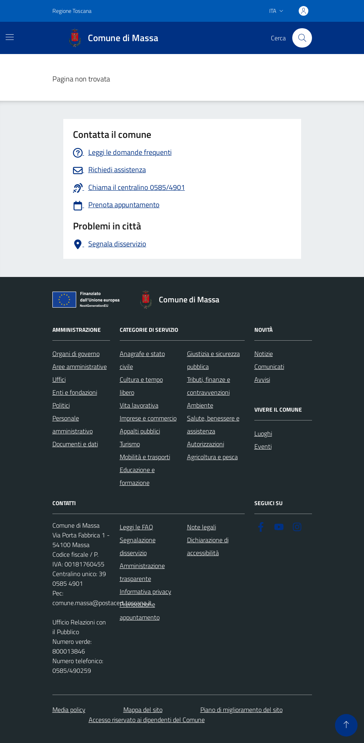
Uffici (59, 379)
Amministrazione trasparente (142, 572)
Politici (61, 405)
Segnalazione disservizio (138, 546)
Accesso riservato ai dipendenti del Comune (147, 719)
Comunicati (269, 366)
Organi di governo (76, 353)
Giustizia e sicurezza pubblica (213, 360)
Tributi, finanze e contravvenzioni (208, 386)
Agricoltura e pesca (212, 457)
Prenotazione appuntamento (140, 610)
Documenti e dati (75, 444)
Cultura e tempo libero (141, 386)
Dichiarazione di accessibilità (208, 546)
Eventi (263, 446)
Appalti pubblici (140, 431)
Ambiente (200, 405)
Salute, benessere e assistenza (213, 424)
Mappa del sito (142, 709)
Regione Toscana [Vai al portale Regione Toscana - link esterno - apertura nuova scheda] (72, 10)
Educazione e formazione (137, 476)
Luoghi (263, 433)
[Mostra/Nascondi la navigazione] (10, 37)
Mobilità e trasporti (145, 457)
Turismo (130, 444)
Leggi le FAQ (136, 527)
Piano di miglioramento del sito (241, 709)
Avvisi (262, 379)
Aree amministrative (79, 366)
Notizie (263, 353)
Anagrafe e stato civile (142, 360)
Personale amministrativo (72, 424)
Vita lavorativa (139, 405)
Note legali (201, 527)
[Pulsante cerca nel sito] (302, 38)
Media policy (68, 709)
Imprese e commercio (148, 418)
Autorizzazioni (205, 444)
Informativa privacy (145, 591)
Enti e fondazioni (74, 392)
